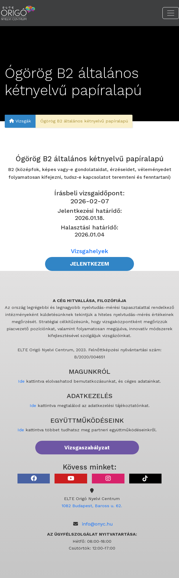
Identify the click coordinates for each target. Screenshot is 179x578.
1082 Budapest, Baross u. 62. (92, 505)
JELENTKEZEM (89, 264)
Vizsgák (20, 121)
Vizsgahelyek (89, 251)
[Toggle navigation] (170, 13)
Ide (21, 381)
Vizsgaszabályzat (87, 448)
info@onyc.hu (97, 524)
